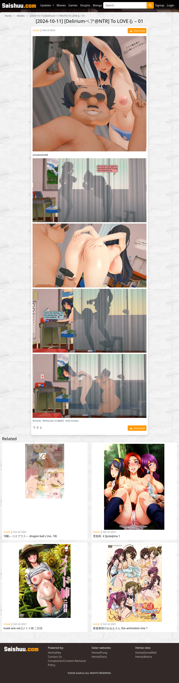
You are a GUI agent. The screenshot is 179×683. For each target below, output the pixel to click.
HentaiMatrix (143, 657)
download (137, 30)
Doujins (85, 5)
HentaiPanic (99, 657)
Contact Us (55, 657)
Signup (159, 5)
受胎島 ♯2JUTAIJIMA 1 (106, 536)
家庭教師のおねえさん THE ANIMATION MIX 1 (120, 628)
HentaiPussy (100, 652)
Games (73, 5)
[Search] (125, 5)
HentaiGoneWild (145, 652)
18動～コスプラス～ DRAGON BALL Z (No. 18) (30, 536)
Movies (61, 5)
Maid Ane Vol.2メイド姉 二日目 (23, 628)
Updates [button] (46, 5)
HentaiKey (54, 652)
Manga (97, 5)
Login (170, 5)
